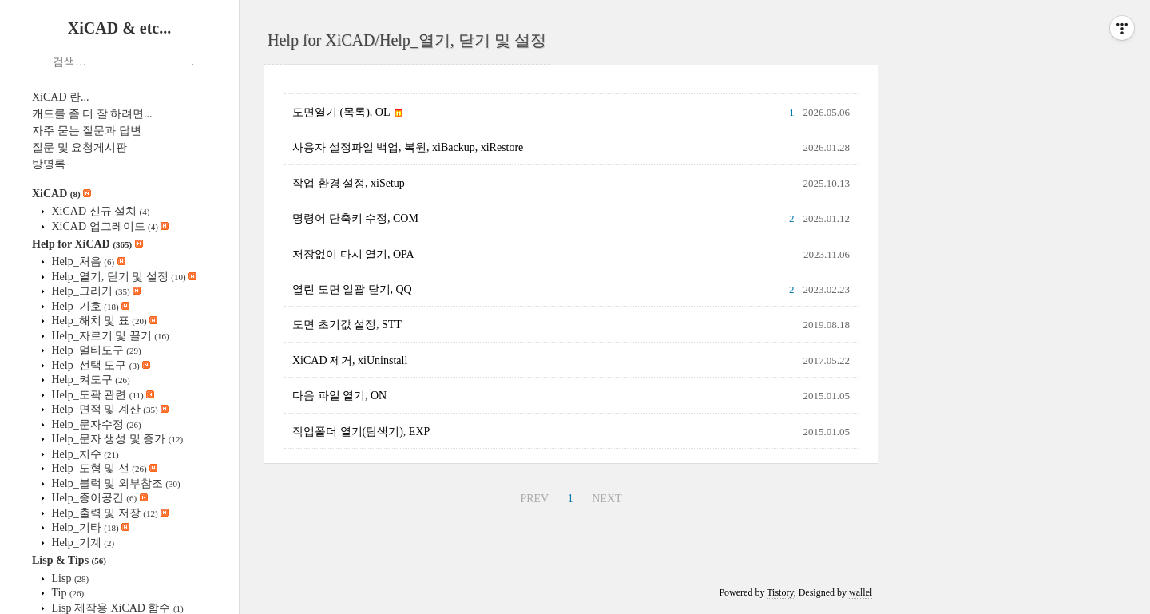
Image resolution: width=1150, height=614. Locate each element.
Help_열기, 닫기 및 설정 (122, 277)
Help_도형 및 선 (103, 468)
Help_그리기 (95, 291)
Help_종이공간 (98, 498)
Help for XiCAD (87, 244)
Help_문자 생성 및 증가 (116, 439)
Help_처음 (87, 261)
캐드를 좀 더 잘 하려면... (92, 114)
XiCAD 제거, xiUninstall (349, 360)
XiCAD (61, 194)
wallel (860, 592)
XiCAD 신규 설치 (99, 211)
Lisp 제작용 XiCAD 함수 (116, 608)
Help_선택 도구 (99, 365)
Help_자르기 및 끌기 (109, 336)
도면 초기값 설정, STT (347, 325)
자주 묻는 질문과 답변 (86, 131)
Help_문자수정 (95, 424)
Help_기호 (89, 306)
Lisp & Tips (69, 560)
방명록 (48, 164)
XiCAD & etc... (119, 28)
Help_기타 (89, 527)
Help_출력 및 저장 (109, 513)
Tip (66, 593)
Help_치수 (84, 454)
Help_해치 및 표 (103, 321)
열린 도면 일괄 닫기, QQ (352, 289)
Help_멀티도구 (95, 350)
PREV (534, 499)
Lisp (69, 578)
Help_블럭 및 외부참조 (114, 483)
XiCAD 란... (60, 97)
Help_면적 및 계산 (109, 409)
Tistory (780, 592)
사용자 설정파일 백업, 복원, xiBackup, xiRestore (407, 147)
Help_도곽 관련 (101, 395)
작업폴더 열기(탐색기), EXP (361, 432)
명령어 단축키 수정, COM (355, 218)
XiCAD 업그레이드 (109, 226)
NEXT (606, 499)
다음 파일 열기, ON (339, 396)
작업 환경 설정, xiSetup (348, 183)
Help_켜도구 (89, 380)
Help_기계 (81, 543)
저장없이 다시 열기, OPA (353, 254)
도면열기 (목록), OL (347, 112)
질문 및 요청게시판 (79, 147)
